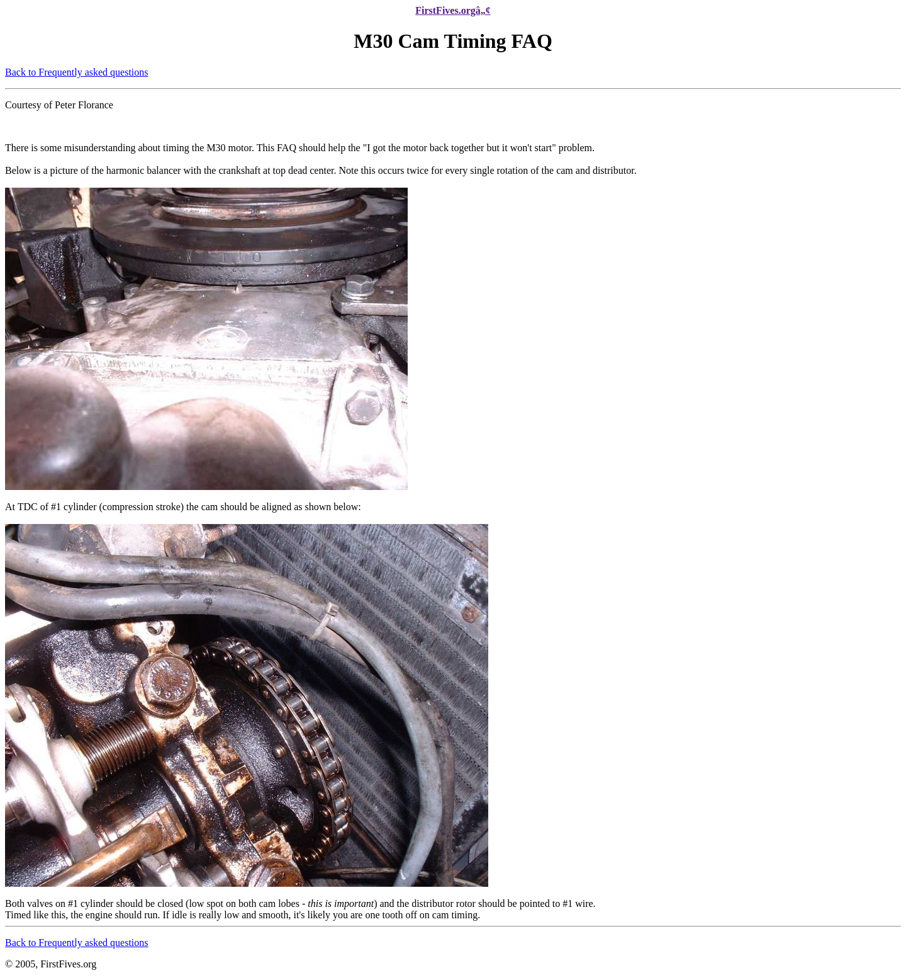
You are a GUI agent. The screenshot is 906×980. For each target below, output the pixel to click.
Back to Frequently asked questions (76, 72)
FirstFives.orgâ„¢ (453, 10)
